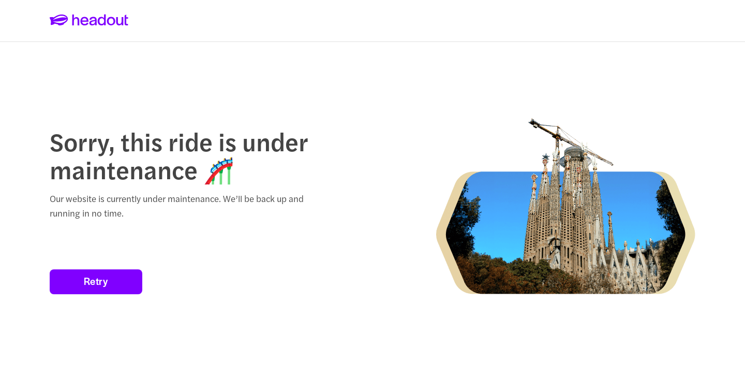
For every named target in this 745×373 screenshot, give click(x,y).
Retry (96, 281)
